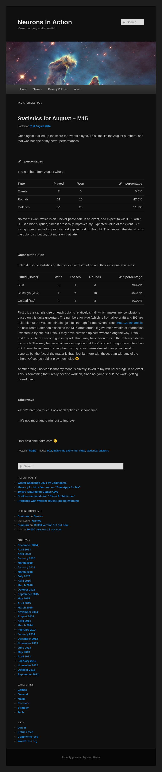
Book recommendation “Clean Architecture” (46, 496)
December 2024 (28, 545)
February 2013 (27, 660)
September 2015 (28, 594)
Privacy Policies (58, 89)
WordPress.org (27, 741)
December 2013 (28, 638)
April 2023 (24, 549)
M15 (49, 450)
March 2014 (25, 625)
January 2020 (26, 558)
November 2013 (28, 643)
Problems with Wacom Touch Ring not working (48, 500)
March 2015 (25, 607)
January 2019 (26, 567)
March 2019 (25, 562)
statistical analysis (97, 450)
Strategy (23, 707)
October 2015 (26, 589)
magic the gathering (66, 450)
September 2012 (28, 674)
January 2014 (26, 634)
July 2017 (24, 576)
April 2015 (24, 603)
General (23, 694)
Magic (32, 450)
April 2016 (24, 580)
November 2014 (28, 612)
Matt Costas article (129, 322)
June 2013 (24, 647)
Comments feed (28, 736)
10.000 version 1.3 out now (51, 525)
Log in (22, 727)
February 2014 (27, 629)
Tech (21, 712)
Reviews (23, 703)
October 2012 (26, 669)
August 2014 (26, 616)
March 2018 (25, 571)
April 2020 (24, 554)
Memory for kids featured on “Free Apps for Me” (49, 487)
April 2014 (24, 620)
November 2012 (28, 665)
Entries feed (25, 732)
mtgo (82, 450)
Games (37, 89)
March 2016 (25, 585)
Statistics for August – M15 (53, 118)
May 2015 (24, 598)
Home (22, 89)
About (77, 89)
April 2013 (24, 656)
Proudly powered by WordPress (81, 757)
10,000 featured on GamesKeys (38, 491)
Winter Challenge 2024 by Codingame (42, 482)
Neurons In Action (45, 22)
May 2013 (24, 652)
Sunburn (23, 516)
